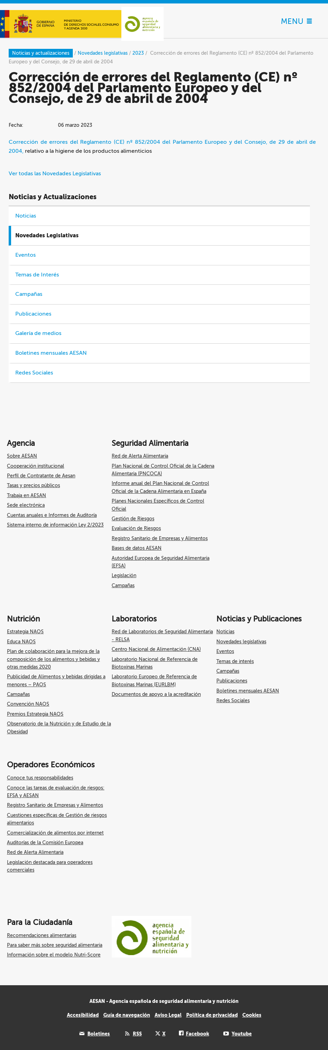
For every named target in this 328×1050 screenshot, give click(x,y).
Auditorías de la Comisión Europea (45, 842)
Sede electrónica (26, 505)
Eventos (25, 255)
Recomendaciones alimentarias (41, 935)
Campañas (28, 294)
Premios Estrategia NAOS (35, 714)
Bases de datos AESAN (137, 548)
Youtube (242, 1033)
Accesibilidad (83, 1015)
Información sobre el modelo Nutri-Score (54, 955)
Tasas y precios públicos (33, 485)
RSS (137, 1033)
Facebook (197, 1033)
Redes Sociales (34, 373)
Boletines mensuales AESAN (51, 353)
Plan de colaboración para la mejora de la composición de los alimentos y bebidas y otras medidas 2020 (53, 659)
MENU (296, 21)
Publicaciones (33, 314)
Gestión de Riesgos (133, 518)
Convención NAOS (28, 704)
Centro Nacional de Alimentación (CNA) (156, 649)
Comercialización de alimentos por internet (55, 833)
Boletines (98, 1033)
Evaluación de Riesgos (136, 528)
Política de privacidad (212, 1015)
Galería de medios (38, 333)
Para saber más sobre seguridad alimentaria (54, 945)
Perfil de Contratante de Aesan (41, 475)
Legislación (124, 575)
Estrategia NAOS (25, 631)
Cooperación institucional (35, 466)
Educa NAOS (21, 641)
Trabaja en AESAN (26, 495)
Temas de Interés (37, 275)
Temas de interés (235, 661)
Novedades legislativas (241, 641)
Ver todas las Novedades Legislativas (55, 173)
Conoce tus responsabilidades (40, 777)
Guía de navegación (126, 1015)
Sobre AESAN (22, 456)
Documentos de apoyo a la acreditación (156, 694)
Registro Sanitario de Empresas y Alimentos (160, 538)
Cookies (251, 1015)
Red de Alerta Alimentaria (140, 456)
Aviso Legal (168, 1015)
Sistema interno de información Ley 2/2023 (55, 525)
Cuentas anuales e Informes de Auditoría (52, 515)
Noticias (25, 216)
